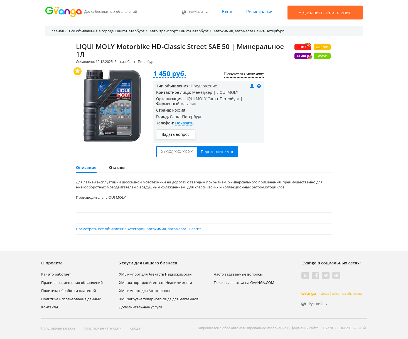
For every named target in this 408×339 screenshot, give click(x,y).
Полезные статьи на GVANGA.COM (244, 282)
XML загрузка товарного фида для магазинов (158, 298)
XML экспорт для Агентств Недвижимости (155, 282)
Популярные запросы (58, 328)
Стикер (304, 56)
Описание (86, 167)
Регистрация (260, 12)
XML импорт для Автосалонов (145, 290)
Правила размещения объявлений (72, 282)
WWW (322, 56)
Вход (227, 12)
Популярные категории (102, 328)
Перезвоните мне (217, 151)
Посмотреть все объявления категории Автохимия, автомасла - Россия (138, 228)
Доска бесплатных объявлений (332, 294)
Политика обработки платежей (68, 290)
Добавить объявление (325, 12)
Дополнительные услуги (140, 306)
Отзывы (117, 167)
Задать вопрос (175, 134)
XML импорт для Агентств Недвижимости (155, 274)
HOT (305, 46)
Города (134, 328)
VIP (321, 47)
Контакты (49, 306)
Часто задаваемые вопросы (238, 274)
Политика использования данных (71, 298)
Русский (195, 11)
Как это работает (56, 274)
